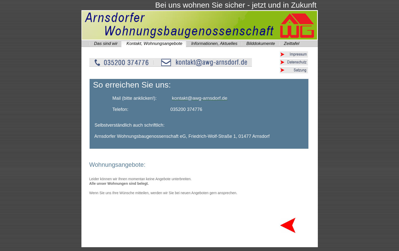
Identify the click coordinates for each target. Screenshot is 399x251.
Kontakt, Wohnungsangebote (154, 43)
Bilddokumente (260, 43)
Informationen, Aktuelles (214, 43)
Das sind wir (106, 43)
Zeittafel (291, 43)
